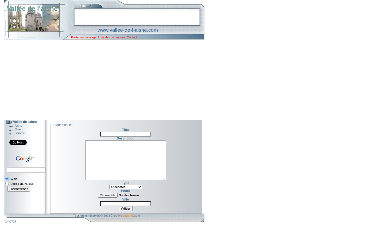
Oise (18, 129)
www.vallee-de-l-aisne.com (128, 30)
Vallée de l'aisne (32, 8)
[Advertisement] (100, 80)
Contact (132, 37)
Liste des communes (111, 37)
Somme (20, 133)
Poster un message (83, 37)
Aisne (18, 125)
